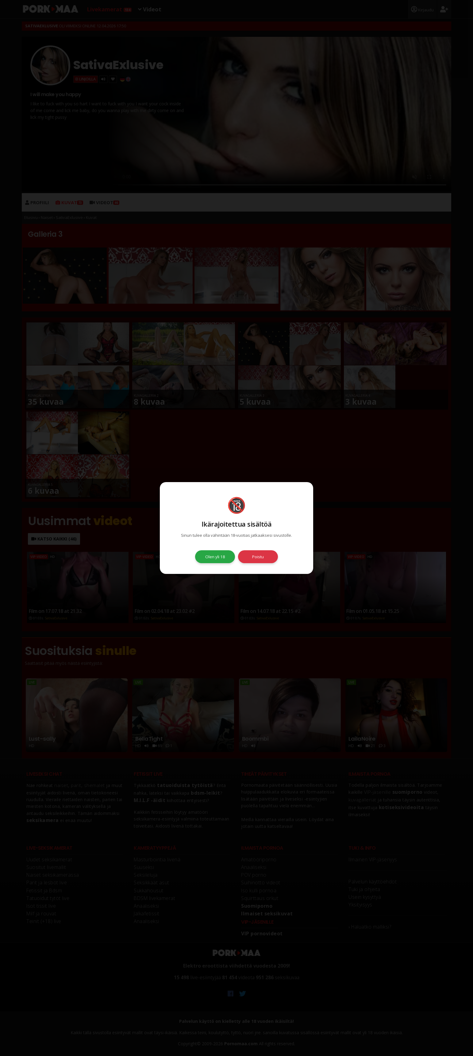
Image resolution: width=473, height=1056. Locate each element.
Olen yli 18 (215, 556)
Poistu (258, 556)
